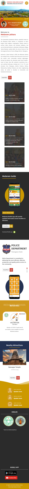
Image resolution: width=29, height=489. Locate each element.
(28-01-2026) (10, 95)
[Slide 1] (27, 268)
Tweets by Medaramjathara (10, 429)
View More (12, 377)
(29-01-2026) (10, 117)
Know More (4, 77)
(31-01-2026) (10, 162)
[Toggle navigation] (26, 3)
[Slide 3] (27, 271)
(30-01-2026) (10, 136)
